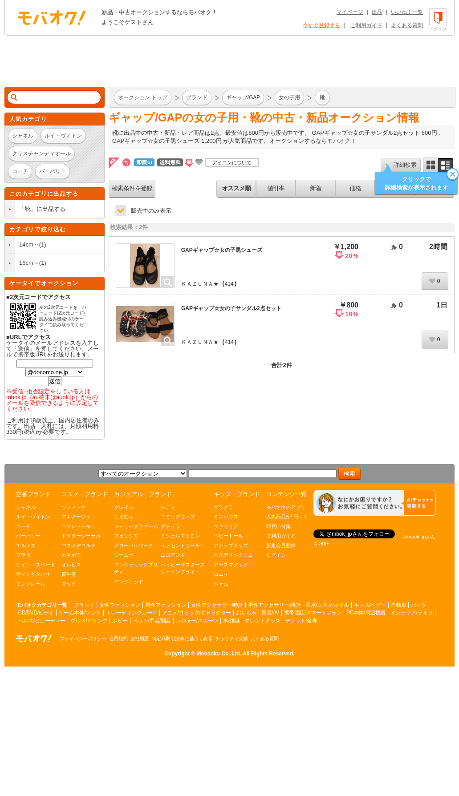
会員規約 (118, 638)
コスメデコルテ (78, 545)
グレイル (124, 507)
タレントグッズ (262, 621)
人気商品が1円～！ (287, 516)
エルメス (26, 545)
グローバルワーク (133, 545)
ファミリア (226, 526)
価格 (355, 188)
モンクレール (30, 583)
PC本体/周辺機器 (366, 613)
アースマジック (231, 564)
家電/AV (270, 613)
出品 (377, 12)
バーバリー (28, 535)
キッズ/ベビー (370, 605)
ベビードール (228, 535)
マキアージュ (76, 516)
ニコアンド (173, 555)
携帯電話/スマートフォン (312, 613)
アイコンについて (232, 162)
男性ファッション (165, 605)
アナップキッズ (231, 545)
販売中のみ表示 (151, 211)
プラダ (23, 555)
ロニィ (221, 574)
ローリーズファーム (136, 526)
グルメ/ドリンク (88, 621)
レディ (168, 507)
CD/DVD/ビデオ (36, 613)
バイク (419, 605)
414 (229, 284)
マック (68, 583)
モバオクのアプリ (285, 507)
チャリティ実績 (231, 638)
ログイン (276, 555)
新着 (315, 188)
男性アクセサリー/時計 (274, 605)
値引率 (275, 188)
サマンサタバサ (33, 574)
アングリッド (128, 581)
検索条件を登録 (132, 188)
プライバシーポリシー (83, 638)
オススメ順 (236, 188)
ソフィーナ (73, 507)
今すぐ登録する (321, 25)
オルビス (71, 564)
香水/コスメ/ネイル (327, 605)
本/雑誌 (231, 621)
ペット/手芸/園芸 (152, 621)
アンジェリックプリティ (136, 568)
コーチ (23, 526)
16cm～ (29, 262)
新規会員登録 (281, 545)
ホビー (120, 621)
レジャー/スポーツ (197, 621)
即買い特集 (278, 526)
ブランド (84, 605)
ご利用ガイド (366, 25)
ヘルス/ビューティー (41, 621)
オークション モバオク (51, 17)
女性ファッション (119, 605)
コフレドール (76, 526)
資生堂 (68, 574)
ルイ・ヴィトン (33, 516)
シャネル (26, 507)
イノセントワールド (183, 545)
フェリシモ (126, 535)
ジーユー (124, 555)
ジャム (221, 583)
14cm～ (29, 244)
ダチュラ (170, 526)
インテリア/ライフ (411, 613)
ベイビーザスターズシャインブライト (183, 568)
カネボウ (71, 555)
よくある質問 (407, 25)
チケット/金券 (301, 621)
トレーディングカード (131, 613)
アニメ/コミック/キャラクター (196, 613)
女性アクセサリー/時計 (217, 605)
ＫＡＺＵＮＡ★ (200, 284)
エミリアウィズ (178, 516)
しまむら (124, 516)
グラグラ (223, 507)
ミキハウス (226, 516)
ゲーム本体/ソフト (80, 613)
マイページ (350, 12)
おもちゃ (246, 613)
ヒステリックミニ (233, 555)
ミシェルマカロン (180, 535)
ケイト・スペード (35, 564)
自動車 (398, 605)
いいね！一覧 (407, 12)
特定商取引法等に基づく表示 (182, 638)
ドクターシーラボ (81, 535)
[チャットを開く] (374, 503)
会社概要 (139, 638)
